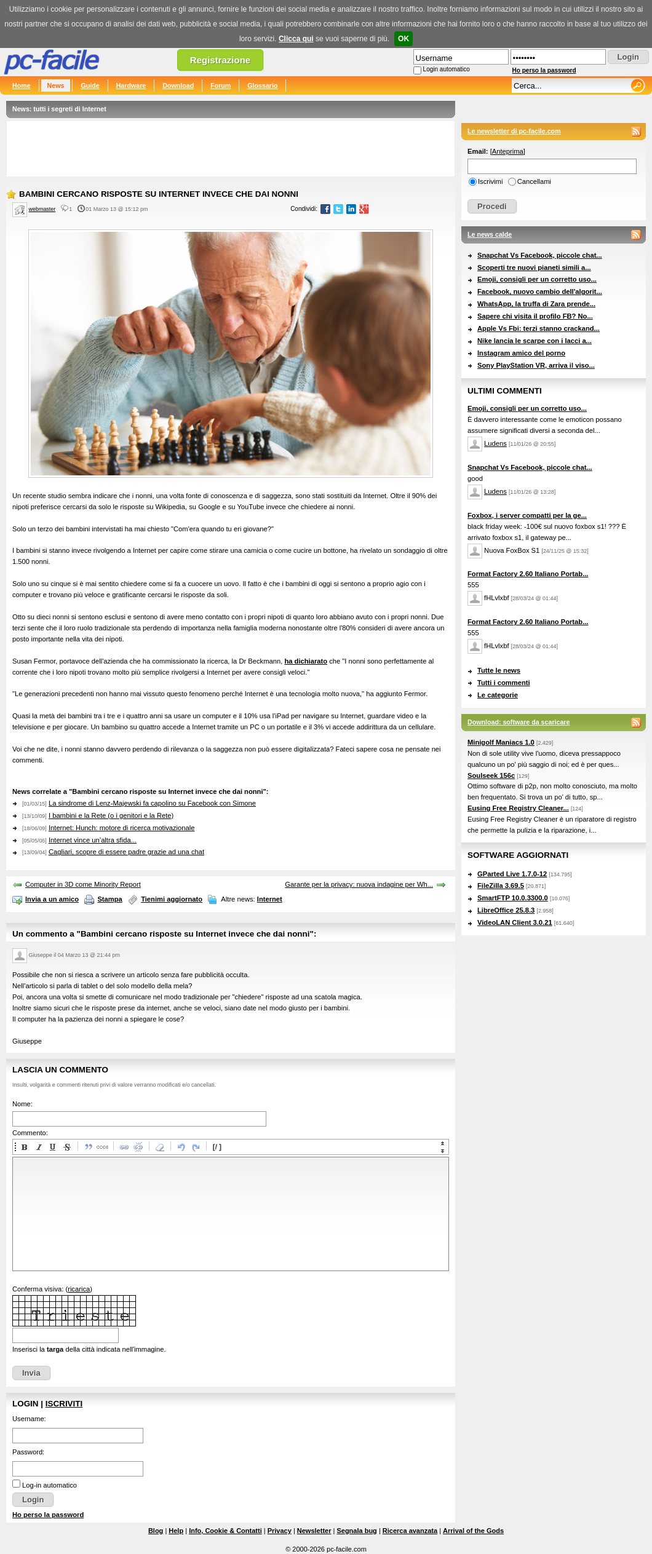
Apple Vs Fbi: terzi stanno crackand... (538, 328)
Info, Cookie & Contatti (225, 1530)
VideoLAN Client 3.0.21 (514, 922)
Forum (220, 85)
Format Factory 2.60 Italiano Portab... (527, 573)
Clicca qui (296, 38)
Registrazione (220, 60)
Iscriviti (64, 1403)
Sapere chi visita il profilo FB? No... (535, 316)
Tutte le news (498, 670)
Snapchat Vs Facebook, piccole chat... (539, 255)
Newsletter (314, 1530)
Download (178, 85)
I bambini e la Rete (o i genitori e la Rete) (111, 815)
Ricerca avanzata (410, 1530)
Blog (155, 1530)
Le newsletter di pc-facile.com (514, 131)
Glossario (262, 85)
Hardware (131, 85)
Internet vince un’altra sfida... (93, 840)
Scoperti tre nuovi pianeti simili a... (534, 267)
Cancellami (534, 181)
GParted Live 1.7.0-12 (512, 874)
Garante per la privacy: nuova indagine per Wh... (359, 884)
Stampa (109, 899)
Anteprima (507, 151)
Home (21, 85)
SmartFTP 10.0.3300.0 (512, 898)
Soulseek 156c (491, 775)
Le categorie (497, 695)
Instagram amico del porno (521, 353)
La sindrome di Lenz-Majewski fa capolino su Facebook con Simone (152, 803)
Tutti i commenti (503, 682)
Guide (90, 85)
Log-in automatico (49, 1485)
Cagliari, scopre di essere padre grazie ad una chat (126, 851)
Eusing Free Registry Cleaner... (518, 808)
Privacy (280, 1530)
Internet (269, 899)
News (56, 85)
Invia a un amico (52, 899)
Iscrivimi (490, 181)
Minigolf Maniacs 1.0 (501, 742)
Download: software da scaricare (518, 722)
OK (403, 38)
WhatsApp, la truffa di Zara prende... (536, 303)
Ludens (495, 443)
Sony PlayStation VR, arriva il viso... (536, 365)
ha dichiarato (305, 661)
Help (176, 1530)
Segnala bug (356, 1530)
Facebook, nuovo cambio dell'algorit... (539, 291)
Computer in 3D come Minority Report (83, 884)
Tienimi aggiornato (171, 899)
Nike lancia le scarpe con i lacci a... (534, 340)
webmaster (42, 209)
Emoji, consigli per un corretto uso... (537, 279)
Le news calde (489, 234)
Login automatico (446, 69)
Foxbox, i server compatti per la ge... (527, 515)
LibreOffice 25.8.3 (506, 910)
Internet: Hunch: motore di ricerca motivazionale (122, 827)
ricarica (79, 1289)
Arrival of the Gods (473, 1530)
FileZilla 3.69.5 (500, 885)
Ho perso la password (544, 70)
